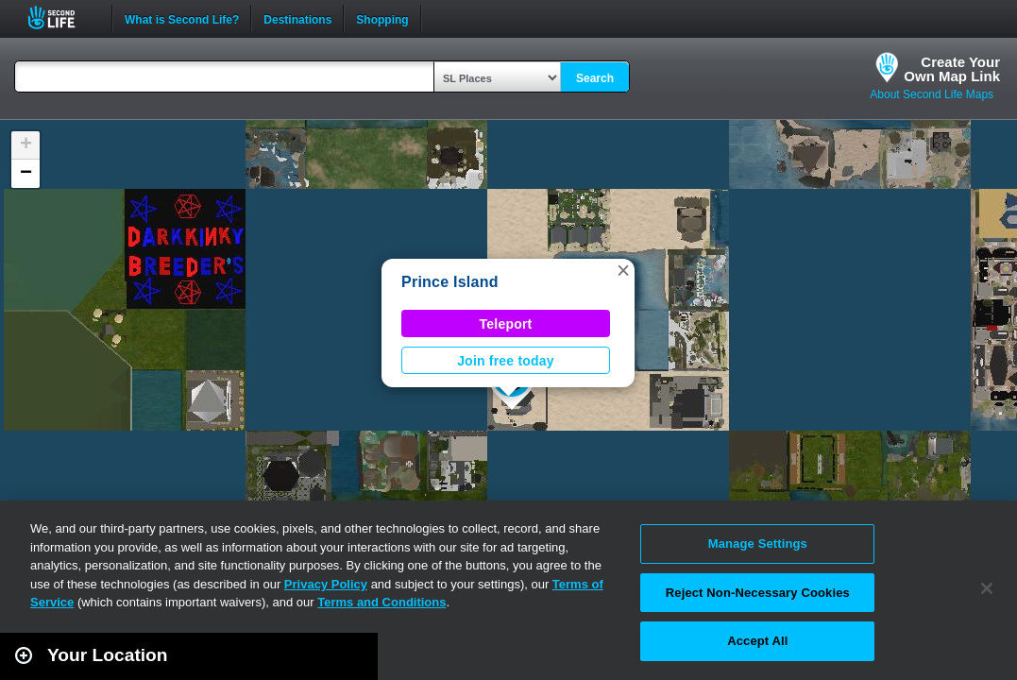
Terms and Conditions (381, 602)
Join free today (505, 360)
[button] (623, 270)
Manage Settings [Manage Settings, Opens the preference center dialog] (757, 543)
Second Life (61, 17)
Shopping (382, 18)
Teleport (506, 324)
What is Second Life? (182, 18)
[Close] (987, 588)
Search (595, 78)
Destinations (297, 18)
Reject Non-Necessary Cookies (758, 593)
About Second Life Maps (931, 94)
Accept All (757, 641)
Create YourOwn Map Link (952, 69)
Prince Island (450, 282)
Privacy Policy (325, 584)
